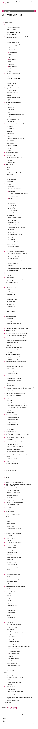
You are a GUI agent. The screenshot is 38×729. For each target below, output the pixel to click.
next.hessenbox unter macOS (13, 419)
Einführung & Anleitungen (11, 83)
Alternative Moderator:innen (13, 649)
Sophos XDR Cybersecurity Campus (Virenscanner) (14, 502)
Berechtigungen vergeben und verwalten (14, 492)
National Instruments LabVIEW (12, 396)
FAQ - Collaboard (10, 126)
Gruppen (8, 569)
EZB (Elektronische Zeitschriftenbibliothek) (13, 272)
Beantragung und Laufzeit (11, 549)
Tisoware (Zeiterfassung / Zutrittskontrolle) (13, 533)
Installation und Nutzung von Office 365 (14, 378)
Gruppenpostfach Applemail (13, 224)
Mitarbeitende (9, 684)
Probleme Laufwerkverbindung (12, 410)
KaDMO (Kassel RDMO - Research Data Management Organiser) (17, 328)
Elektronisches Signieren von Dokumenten (14, 453)
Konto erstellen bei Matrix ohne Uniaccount (14, 371)
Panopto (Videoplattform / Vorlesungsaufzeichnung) (15, 437)
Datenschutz (5, 714)
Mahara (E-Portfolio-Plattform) (11, 350)
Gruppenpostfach (10, 566)
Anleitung (8, 100)
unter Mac (11, 198)
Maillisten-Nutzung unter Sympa (12, 359)
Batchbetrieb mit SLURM (11, 294)
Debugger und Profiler (10, 308)
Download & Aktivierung (11, 368)
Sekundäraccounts (10, 554)
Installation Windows (13, 56)
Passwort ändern (10, 321)
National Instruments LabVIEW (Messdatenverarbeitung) (15, 393)
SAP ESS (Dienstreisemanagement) (12, 463)
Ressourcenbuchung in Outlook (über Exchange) (15, 249)
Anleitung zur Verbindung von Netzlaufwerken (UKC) (16, 409)
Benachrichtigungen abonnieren (12, 495)
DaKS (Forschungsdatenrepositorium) (12, 145)
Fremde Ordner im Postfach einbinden (16, 200)
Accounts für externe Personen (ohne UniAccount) (15, 138)
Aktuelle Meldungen (10, 85)
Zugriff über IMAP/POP (12, 203)
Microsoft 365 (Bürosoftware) (11, 375)
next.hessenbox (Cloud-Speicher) (11, 414)
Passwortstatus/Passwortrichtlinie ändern (14, 323)
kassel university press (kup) (10, 330)
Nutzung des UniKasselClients (12, 581)
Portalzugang (9, 343)
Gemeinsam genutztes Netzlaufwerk (13, 402)
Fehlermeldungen (10, 181)
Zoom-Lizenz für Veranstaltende (13, 641)
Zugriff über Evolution (12, 208)
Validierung (9, 95)
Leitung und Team (7, 20)
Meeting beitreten (10, 76)
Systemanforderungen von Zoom (14, 665)
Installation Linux (12, 49)
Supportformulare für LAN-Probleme (13, 342)
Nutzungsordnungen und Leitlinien (12, 687)
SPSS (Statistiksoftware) (10, 507)
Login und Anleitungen (12, 159)
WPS (8, 475)
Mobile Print (9, 177)
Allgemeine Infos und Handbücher (13, 165)
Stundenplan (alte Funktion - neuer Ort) (15, 260)
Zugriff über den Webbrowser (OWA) (14, 188)
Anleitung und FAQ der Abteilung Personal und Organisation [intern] (18, 536)
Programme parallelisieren (11, 309)
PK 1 (7, 472)
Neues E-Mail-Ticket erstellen (12, 626)
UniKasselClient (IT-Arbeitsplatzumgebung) (13, 574)
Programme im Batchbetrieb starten (13, 297)
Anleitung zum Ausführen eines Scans (13, 504)
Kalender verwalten (11, 232)
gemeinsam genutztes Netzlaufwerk (13, 567)
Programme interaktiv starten (12, 299)
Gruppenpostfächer (10, 215)
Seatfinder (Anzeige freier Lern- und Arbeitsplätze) (14, 482)
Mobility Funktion (10, 530)
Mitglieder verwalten (10, 136)
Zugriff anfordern (10, 318)
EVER (8, 468)
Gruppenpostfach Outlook (12, 220)
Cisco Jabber (9, 531)
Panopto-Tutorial (10, 439)
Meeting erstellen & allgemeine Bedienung (14, 78)
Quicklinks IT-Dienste (26, 1)
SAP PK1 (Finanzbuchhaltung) (11, 470)
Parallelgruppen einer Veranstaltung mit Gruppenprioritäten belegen (20, 268)
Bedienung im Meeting (12, 660)
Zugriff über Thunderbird (12, 205)
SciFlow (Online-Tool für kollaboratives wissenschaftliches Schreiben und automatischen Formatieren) (18, 485)
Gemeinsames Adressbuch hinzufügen (15, 234)
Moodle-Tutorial (9, 391)
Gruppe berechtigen (10, 140)
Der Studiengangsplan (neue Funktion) (15, 261)
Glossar (8, 69)
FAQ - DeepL (9, 150)
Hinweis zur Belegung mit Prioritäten (14, 266)
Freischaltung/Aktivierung (11, 550)
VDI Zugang (9, 590)
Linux (9, 47)
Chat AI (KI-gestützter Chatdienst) (11, 99)
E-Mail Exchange (10, 184)
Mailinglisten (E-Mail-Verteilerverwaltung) (13, 354)
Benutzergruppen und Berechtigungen (13, 349)
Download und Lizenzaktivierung (12, 364)
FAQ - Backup (9, 71)
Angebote (9, 584)
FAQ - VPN (8, 116)
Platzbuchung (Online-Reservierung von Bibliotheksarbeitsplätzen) (17, 454)
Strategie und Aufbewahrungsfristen (13, 42)
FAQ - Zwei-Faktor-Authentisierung (13, 119)
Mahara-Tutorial (9, 352)
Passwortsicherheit (10, 559)
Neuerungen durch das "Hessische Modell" (14, 667)
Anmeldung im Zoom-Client (13, 643)
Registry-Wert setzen (14, 196)
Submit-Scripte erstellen (11, 296)
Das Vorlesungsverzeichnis (13, 263)
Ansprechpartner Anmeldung (12, 458)
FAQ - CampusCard (10, 88)
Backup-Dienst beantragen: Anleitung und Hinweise (16, 44)
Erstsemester (9, 679)
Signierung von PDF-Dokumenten (12, 444)
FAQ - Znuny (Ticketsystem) (11, 636)
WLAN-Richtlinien (10, 615)
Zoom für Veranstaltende (11, 639)
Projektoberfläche (10, 131)
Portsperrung (9, 345)
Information (9, 284)
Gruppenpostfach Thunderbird (13, 222)
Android (9, 600)
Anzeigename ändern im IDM (12, 564)
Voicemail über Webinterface (12, 524)
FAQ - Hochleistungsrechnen (12, 313)
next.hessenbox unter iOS (12, 422)
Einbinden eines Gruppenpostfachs (15, 201)
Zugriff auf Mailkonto (10, 186)
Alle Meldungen (8, 674)
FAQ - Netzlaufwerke (10, 412)
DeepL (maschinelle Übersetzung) (11, 147)
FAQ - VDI (8, 588)
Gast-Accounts (9, 555)
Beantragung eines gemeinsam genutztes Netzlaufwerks (18, 403)
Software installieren (10, 304)
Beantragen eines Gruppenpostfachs (14, 217)
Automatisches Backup (13, 52)
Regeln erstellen (11, 237)
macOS (9, 61)
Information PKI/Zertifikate (11, 442)
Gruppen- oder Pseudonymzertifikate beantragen (15, 451)
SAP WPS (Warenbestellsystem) (11, 473)
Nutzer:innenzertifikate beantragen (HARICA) (14, 447)
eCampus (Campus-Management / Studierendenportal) (15, 251)
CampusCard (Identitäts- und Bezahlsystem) (13, 87)
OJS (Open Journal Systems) (11, 431)
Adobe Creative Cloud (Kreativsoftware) (12, 25)
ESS (7, 465)
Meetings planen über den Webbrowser (15, 648)
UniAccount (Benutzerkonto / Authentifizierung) (14, 545)
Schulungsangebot (11, 162)
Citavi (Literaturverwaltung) (10, 121)
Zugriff (8, 124)
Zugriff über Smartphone (12, 210)
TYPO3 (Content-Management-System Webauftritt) (14, 542)
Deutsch (33, 1)
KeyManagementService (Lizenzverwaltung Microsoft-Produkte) (17, 333)
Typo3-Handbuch (10, 543)
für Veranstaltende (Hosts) (14, 653)
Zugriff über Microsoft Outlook (13, 189)
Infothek (5, 672)
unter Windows (12, 191)
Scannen (8, 171)
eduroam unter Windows (12, 605)
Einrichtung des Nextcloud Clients (13, 424)
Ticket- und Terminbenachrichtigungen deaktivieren (16, 632)
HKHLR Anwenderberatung (11, 311)
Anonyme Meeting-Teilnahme (12, 661)
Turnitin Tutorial (9, 540)
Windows (9, 54)
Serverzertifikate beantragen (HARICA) (13, 449)
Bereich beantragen (10, 143)
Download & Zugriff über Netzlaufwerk (13, 514)
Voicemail (8, 521)
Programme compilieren (11, 306)
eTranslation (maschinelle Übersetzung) (12, 273)
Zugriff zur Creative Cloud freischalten (13, 27)
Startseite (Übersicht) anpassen (12, 631)
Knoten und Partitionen (11, 292)
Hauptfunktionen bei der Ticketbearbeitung (14, 624)
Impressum (4, 718)
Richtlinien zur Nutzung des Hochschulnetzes (15, 691)
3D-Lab (7, 24)
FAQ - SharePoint (10, 497)
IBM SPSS (8, 509)
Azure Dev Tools (9, 383)
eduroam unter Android (12, 610)
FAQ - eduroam (9, 620)
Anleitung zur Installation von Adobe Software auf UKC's (16, 30)
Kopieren (8, 167)
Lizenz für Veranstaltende (11, 75)
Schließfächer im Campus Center (12, 92)
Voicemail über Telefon (11, 523)
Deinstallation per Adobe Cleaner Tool (13, 32)
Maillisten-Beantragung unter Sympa (13, 357)
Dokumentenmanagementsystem (11, 155)
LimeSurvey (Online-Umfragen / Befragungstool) (14, 347)
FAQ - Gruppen (9, 571)
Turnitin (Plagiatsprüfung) (10, 538)
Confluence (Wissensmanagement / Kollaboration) (14, 135)
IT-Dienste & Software (8, 22)
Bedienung (9, 480)
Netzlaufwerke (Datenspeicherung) (12, 398)
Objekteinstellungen (10, 129)
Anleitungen (9, 275)
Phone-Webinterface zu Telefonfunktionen (14, 528)
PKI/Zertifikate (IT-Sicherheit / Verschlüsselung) (14, 441)
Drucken (8, 169)
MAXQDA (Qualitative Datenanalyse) (12, 363)
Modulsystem (9, 291)
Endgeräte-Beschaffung (11, 583)
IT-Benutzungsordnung (11, 689)
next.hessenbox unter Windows (13, 417)
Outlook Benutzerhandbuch (11, 225)
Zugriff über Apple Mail (12, 207)
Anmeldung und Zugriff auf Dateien (13, 490)
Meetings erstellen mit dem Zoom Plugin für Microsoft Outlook (19, 646)
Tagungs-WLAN (9, 614)
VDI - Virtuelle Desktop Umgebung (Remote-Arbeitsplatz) (15, 586)
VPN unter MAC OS (11, 107)
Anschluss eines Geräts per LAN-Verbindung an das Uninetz (17, 340)
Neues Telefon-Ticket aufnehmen (12, 627)
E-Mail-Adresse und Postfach (12, 552)
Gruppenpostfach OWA (12, 219)
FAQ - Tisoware (9, 535)
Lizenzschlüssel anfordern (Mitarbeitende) (14, 395)
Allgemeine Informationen (11, 40)
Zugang (8, 289)
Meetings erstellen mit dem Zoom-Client (15, 644)
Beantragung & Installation (11, 519)
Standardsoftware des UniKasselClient (13, 579)
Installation (10, 176)
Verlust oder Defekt (10, 93)
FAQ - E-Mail (10, 213)
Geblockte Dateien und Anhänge (13, 246)
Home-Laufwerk (9, 400)
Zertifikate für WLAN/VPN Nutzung (13, 619)
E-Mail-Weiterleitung (11, 239)
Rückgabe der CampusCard (11, 90)
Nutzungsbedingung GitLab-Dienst (13, 695)
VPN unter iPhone (11, 112)
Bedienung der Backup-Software (12, 68)
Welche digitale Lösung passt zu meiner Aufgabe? (14, 677)
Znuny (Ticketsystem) (9, 622)
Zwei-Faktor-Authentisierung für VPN (13, 117)
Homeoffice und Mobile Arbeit (11, 314)
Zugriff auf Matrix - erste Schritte (12, 373)
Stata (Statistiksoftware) (10, 511)
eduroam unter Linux (11, 608)
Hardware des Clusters (11, 301)
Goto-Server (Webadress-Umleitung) (12, 282)
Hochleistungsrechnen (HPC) (11, 287)
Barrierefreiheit (5, 716)
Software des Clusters (10, 302)
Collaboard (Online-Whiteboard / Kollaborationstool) (15, 123)
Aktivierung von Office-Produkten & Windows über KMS (16, 335)
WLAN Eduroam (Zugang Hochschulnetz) (13, 591)
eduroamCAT (9, 595)
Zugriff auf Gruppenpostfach (13, 212)
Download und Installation (11, 29)
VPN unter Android (11, 111)
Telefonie (7, 516)
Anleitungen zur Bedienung (11, 426)
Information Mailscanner (11, 244)
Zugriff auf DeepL (10, 148)
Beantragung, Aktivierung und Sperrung (13, 97)
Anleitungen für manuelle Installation (13, 603)
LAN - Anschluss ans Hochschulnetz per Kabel (14, 338)
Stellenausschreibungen (11, 675)
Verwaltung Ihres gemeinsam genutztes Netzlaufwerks (17, 407)
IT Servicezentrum (7, 11)
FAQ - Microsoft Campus (11, 385)
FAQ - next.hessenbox (10, 429)
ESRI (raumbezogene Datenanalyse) (12, 270)
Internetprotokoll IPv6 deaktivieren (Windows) (16, 114)
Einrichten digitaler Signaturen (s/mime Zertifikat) (16, 227)
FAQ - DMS (10, 160)
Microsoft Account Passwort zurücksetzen (14, 380)
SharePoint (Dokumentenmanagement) (12, 487)
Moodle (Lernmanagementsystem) (12, 390)
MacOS (9, 598)
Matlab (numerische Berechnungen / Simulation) (14, 366)
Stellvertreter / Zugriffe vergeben (13, 241)
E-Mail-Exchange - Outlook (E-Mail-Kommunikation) (14, 183)
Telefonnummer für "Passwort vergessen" (14, 325)
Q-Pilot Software (10, 174)
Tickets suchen (9, 634)
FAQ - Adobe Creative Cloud (11, 34)
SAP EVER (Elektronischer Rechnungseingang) (14, 466)
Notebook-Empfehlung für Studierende (14, 682)
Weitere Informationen (11, 280)
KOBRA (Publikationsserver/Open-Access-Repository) (15, 337)
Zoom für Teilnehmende (11, 656)
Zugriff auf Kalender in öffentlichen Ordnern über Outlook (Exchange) (19, 248)
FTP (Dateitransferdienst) (10, 277)
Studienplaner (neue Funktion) (13, 256)
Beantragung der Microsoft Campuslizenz (14, 376)
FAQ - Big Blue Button (10, 80)
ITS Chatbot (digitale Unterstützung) (12, 326)
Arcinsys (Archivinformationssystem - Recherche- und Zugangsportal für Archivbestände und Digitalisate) (18, 37)
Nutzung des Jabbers (10, 526)
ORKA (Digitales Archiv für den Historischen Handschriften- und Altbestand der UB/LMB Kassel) (19, 435)
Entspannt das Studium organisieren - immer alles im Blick (17, 253)
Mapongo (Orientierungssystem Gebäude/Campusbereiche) (16, 361)
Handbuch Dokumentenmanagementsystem (14, 157)
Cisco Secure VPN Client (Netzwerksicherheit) (13, 102)
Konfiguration (11, 50)
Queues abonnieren (10, 629)
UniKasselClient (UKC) (10, 578)
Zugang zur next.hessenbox (11, 415)
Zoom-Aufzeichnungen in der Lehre (14, 651)
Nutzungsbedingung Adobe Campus (13, 700)
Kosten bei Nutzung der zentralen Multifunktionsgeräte (16, 172)
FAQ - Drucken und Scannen (12, 179)
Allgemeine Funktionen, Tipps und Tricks (15, 255)
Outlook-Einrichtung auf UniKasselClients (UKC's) (19, 193)
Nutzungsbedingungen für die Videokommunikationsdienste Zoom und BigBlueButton (19, 698)
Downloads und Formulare (10, 686)
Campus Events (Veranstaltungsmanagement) (14, 81)
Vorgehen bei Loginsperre (11, 562)
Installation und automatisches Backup (13, 45)
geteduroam (9, 593)
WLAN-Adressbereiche (10, 617)
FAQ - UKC (8, 576)
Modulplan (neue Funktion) (13, 258)
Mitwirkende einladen (10, 128)
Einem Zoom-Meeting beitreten (13, 658)
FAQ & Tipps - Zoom (10, 670)
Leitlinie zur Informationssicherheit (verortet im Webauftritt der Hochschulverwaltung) (17, 694)
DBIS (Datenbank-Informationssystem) (12, 152)
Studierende (9, 680)
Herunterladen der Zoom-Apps (12, 663)
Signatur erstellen (11, 229)
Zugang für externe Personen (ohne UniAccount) (15, 427)
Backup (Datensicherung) (10, 39)
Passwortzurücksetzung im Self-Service (14, 557)
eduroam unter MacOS (12, 607)
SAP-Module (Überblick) (10, 456)
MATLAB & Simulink (10, 500)
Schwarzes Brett (8, 479)
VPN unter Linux (11, 109)
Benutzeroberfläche (10, 133)
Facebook (25, 714)
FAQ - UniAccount (10, 572)
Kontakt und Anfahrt (7, 702)
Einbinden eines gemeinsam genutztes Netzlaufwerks (17, 405)
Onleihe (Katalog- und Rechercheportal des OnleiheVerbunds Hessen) (18, 433)
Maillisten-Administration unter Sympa (13, 356)
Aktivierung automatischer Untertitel (13, 668)
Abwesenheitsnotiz (11, 236)
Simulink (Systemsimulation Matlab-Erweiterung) (14, 499)
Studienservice (10, 265)
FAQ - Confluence (10, 141)
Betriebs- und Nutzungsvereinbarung (13, 488)
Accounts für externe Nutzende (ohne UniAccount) (15, 493)
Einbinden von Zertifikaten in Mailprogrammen (15, 446)
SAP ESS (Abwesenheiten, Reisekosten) (12, 461)
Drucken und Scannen (9, 164)
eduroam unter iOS (11, 612)
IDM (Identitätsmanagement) (11, 316)
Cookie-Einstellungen (5, 723)
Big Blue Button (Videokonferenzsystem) (13, 73)
